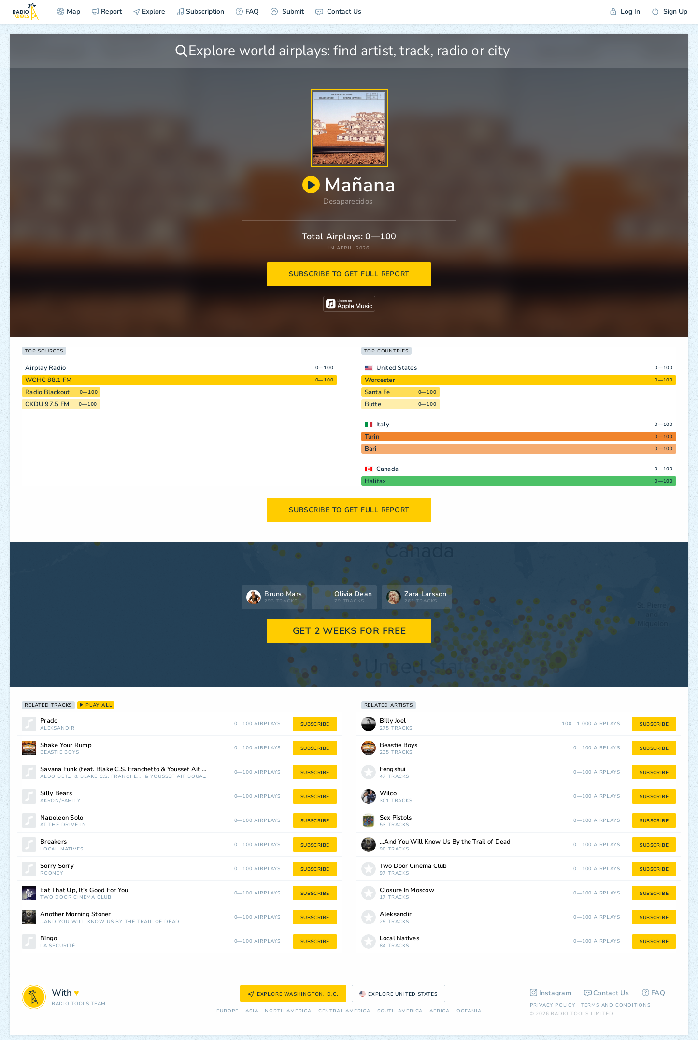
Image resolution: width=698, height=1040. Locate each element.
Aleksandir (57, 728)
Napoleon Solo (61, 817)
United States (396, 368)
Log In (625, 11)
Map (68, 11)
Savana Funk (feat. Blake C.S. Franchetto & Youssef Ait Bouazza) (134, 769)
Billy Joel (393, 721)
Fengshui (393, 769)
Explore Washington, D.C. (293, 994)
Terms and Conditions (616, 1005)
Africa (439, 1011)
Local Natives (61, 849)
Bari (371, 448)
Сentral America (344, 1011)
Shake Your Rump (66, 745)
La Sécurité (57, 946)
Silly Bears (56, 793)
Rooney (51, 873)
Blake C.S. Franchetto (111, 776)
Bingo (48, 938)
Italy (382, 424)
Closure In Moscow (407, 890)
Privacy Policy (552, 1005)
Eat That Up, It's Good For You (84, 890)
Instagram (551, 992)
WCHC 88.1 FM (48, 380)
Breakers (53, 842)
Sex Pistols (396, 817)
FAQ (247, 11)
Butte (373, 404)
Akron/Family (60, 801)
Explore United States (398, 994)
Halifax (375, 481)
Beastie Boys (59, 752)
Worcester (380, 380)
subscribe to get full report (349, 273)
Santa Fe (377, 392)
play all (96, 705)
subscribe (314, 724)
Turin (372, 436)
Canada (387, 469)
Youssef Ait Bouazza (179, 776)
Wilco (388, 793)
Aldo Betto (56, 776)
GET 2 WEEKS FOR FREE (349, 631)
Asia (251, 1011)
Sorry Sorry (57, 866)
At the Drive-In (63, 825)
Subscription (200, 11)
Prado (48, 721)
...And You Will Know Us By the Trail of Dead (110, 921)
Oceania (469, 1011)
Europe (227, 1011)
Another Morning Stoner (75, 914)
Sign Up (669, 11)
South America (400, 1011)
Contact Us (338, 11)
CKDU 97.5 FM (47, 404)
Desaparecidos (347, 201)
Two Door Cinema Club (76, 897)
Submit (287, 11)
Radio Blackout (47, 392)
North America (288, 1011)
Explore (149, 11)
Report (107, 11)
